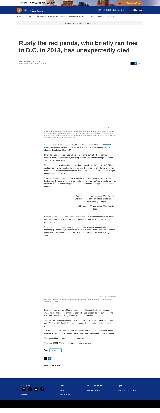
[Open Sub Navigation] (34, 21)
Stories (40, 21)
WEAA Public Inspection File (96, 390)
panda (51, 170)
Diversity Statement (93, 395)
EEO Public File (65, 399)
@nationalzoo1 (108, 203)
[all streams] (136, 15)
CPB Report (118, 390)
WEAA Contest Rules (78, 21)
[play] (19, 15)
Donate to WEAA (134, 5)
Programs (28, 21)
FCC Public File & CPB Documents (125, 395)
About (109, 21)
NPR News (55, 355)
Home (19, 21)
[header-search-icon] (120, 5)
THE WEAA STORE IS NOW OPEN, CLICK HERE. (80, 28)
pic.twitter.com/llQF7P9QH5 (95, 206)
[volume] (25, 15)
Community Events (56, 21)
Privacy (62, 395)
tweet (82, 224)
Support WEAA (96, 21)
